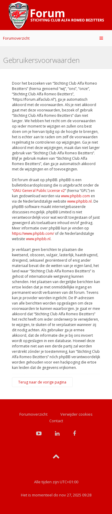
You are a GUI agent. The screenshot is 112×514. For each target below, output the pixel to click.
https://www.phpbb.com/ (33, 233)
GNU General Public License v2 (39, 190)
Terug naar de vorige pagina (42, 382)
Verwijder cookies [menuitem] (76, 414)
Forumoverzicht (16, 38)
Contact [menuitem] (56, 420)
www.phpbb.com (75, 195)
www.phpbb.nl (79, 201)
